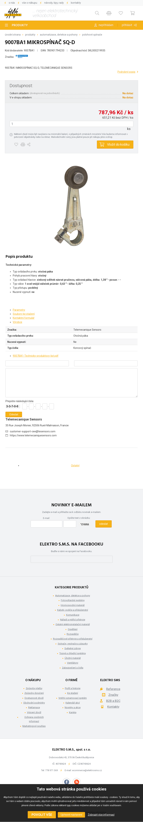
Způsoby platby (34, 688)
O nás (12, 2)
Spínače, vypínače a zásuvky (73, 643)
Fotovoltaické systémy (73, 600)
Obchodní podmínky (34, 702)
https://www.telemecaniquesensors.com (33, 435)
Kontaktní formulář (23, 317)
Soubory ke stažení (24, 313)
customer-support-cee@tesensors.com (32, 431)
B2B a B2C (113, 701)
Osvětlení (72, 629)
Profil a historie (72, 688)
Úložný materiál (73, 658)
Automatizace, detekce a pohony (59, 34)
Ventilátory (72, 662)
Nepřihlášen (106, 25)
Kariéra (72, 712)
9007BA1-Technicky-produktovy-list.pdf (35, 355)
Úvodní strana (13, 34)
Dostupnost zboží (34, 698)
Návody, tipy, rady (54, 2)
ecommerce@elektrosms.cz (87, 770)
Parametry (19, 309)
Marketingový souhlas (34, 726)
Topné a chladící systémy (72, 653)
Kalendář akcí (73, 702)
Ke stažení (72, 693)
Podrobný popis (126, 71)
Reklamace (34, 707)
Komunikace (72, 614)
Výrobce (17, 322)
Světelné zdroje (72, 648)
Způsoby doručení (34, 693)
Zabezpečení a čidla (72, 667)
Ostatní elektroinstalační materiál (73, 624)
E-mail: (46, 518)
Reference (113, 689)
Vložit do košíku (118, 144)
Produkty (20, 25)
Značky (113, 695)
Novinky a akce (73, 707)
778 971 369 (51, 770)
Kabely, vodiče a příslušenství (72, 610)
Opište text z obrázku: (78, 518)
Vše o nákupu (29, 2)
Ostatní (75, 465)
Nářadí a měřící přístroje (72, 619)
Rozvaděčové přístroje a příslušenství (72, 638)
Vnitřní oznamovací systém (72, 698)
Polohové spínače (92, 34)
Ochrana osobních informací (34, 719)
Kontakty (76, 2)
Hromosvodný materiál (73, 605)
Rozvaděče (73, 634)
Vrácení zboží (34, 712)
